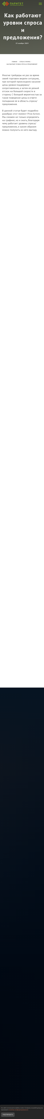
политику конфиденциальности (18, 1110)
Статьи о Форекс (24, 61)
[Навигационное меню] (40, 4)
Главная (14, 61)
